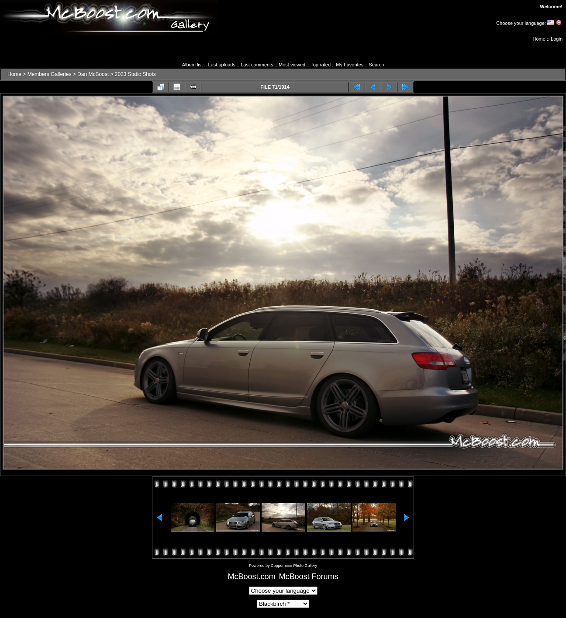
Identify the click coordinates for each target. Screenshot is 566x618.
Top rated (321, 64)
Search (376, 64)
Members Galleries (50, 74)
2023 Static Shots (135, 74)
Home (539, 38)
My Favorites (349, 64)
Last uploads (221, 64)
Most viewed (292, 64)
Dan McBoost (93, 74)
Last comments (257, 64)
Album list (192, 64)
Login (557, 38)
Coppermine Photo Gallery (294, 565)
